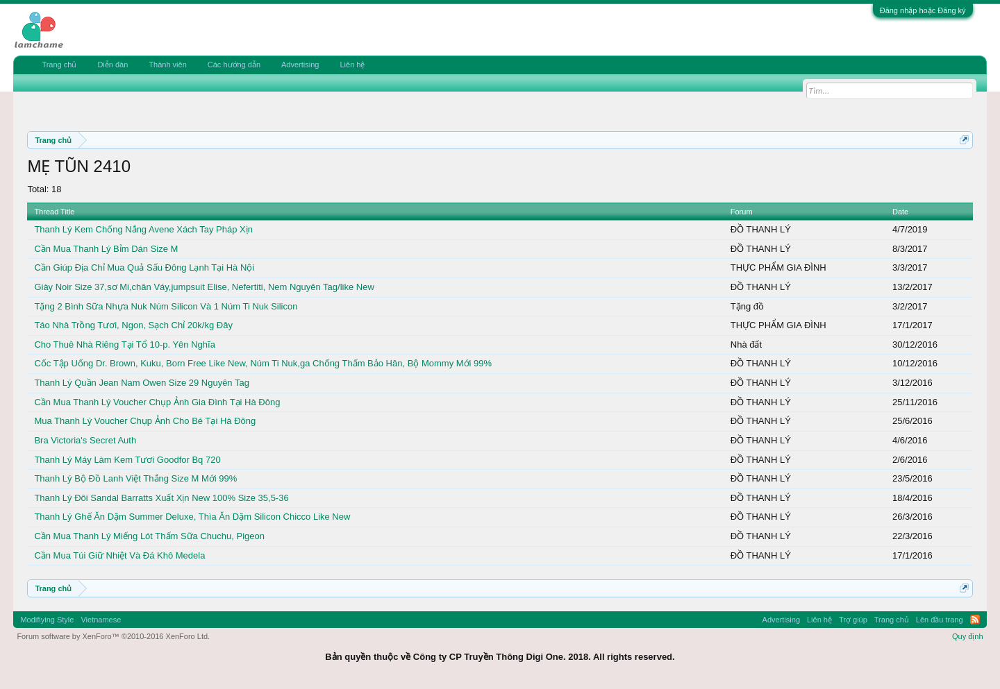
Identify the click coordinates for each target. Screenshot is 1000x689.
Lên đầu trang (939, 619)
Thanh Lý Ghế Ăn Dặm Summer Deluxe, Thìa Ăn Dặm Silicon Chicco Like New (192, 516)
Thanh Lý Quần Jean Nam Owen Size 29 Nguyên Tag (141, 382)
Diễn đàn (112, 64)
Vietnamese (101, 619)
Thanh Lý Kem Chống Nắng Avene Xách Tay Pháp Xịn (143, 229)
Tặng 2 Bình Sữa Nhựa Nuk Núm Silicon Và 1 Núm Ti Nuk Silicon (165, 306)
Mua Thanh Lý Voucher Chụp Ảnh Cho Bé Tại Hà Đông (145, 421)
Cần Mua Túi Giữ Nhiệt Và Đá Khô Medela (119, 555)
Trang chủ (59, 64)
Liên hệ (352, 64)
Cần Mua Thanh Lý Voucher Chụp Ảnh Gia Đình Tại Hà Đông (157, 402)
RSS (975, 619)
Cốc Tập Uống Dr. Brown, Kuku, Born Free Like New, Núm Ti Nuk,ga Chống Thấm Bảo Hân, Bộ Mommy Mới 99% (263, 363)
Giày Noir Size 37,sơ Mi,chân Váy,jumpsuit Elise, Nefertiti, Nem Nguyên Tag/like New (204, 287)
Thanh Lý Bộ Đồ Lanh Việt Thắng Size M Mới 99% (135, 478)
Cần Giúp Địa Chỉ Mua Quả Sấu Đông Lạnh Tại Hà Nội (144, 267)
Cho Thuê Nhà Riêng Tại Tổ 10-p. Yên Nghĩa (124, 344)
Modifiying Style (47, 619)
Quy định (967, 636)
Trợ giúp (853, 619)
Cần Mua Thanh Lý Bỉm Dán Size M (106, 249)
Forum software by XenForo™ (113, 636)
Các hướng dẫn (234, 64)
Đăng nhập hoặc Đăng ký (923, 10)
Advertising (300, 64)
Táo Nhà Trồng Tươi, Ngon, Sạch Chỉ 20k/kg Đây (133, 325)
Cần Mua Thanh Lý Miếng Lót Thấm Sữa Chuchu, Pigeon (149, 536)
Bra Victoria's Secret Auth (85, 440)
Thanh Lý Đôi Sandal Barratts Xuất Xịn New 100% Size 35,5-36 (161, 498)
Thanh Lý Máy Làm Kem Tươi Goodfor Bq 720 (127, 459)
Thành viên (167, 64)
